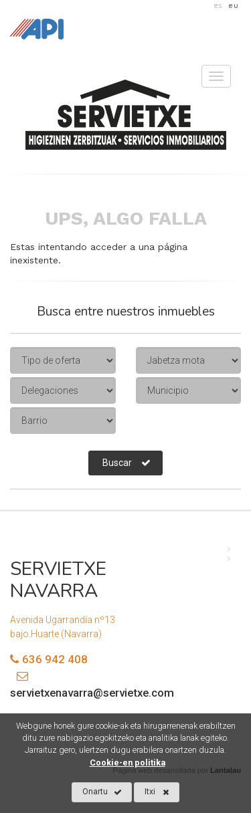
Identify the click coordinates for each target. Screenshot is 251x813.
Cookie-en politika (127, 763)
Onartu (102, 792)
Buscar (126, 462)
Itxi (157, 792)
